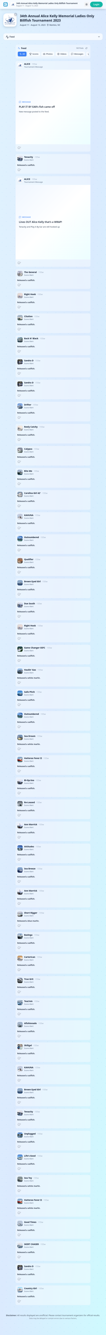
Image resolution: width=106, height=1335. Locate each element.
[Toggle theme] (86, 4)
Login (96, 4)
